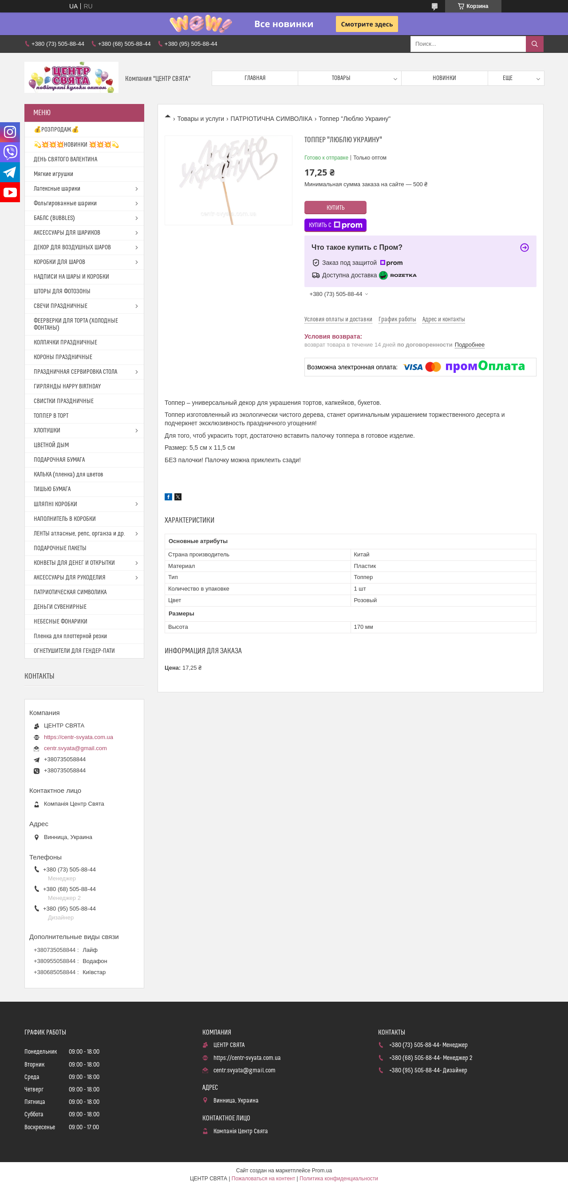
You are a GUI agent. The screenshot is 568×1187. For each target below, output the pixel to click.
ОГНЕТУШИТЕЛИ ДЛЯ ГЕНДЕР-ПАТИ (74, 651)
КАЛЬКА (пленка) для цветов (68, 474)
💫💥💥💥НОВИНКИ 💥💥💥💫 (76, 144)
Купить (336, 208)
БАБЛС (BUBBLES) (54, 218)
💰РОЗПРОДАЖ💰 (56, 129)
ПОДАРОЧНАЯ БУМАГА (59, 460)
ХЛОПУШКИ (47, 430)
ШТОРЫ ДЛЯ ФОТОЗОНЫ (62, 291)
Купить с (336, 225)
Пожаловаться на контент (263, 1178)
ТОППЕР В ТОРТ (51, 416)
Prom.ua (322, 1170)
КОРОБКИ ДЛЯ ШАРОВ (59, 262)
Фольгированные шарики (65, 203)
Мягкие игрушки (53, 174)
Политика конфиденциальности (339, 1178)
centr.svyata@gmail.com (75, 748)
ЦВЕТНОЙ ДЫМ (51, 445)
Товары (341, 78)
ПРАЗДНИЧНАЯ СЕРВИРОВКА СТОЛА (75, 372)
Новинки (444, 78)
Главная (255, 78)
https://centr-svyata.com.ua (78, 737)
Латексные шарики (57, 188)
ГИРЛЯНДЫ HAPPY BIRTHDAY (67, 386)
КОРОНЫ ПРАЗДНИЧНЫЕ (63, 357)
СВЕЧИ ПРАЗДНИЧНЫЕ (60, 306)
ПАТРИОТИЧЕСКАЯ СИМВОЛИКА (70, 592)
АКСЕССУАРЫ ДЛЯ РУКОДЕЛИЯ (70, 577)
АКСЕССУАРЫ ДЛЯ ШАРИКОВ (67, 232)
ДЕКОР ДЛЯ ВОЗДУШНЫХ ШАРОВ (72, 247)
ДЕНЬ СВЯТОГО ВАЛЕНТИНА (65, 159)
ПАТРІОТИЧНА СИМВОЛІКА (271, 118)
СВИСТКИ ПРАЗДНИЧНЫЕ (64, 401)
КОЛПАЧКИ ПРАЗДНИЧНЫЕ (65, 342)
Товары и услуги (200, 118)
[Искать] (535, 44)
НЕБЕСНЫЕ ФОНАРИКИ (60, 621)
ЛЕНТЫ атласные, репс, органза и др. (79, 533)
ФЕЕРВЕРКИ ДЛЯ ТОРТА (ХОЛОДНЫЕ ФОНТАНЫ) (76, 324)
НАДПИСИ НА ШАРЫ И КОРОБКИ (71, 276)
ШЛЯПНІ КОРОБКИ (55, 504)
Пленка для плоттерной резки (70, 636)
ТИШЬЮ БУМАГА (52, 489)
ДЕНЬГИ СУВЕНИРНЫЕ (60, 607)
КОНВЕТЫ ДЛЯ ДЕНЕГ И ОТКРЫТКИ (74, 563)
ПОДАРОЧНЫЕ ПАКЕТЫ (60, 548)
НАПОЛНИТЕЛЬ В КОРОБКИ (65, 519)
